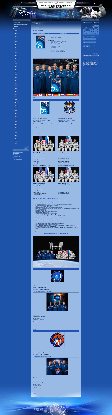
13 (89, 29)
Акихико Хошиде (54, 37)
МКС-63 (16, 127)
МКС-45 (16, 99)
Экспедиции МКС (16, 28)
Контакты (78, 2)
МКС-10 (16, 44)
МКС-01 (16, 30)
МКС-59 (16, 121)
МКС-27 (16, 71)
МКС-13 (16, 49)
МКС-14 (16, 50)
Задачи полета (39, 27)
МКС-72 (16, 141)
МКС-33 (16, 80)
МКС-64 (16, 129)
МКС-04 (16, 35)
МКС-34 (16, 82)
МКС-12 (16, 47)
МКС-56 (16, 116)
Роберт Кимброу (54, 44)
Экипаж (34, 27)
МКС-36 (16, 85)
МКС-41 (16, 93)
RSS (90, 19)
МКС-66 (16, 132)
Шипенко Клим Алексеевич (56, 50)
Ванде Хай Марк (54, 43)
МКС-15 (16, 52)
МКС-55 (16, 115)
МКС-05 (16, 36)
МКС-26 (16, 69)
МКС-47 (16, 102)
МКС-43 (16, 96)
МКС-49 (16, 105)
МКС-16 (16, 53)
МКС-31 (16, 77)
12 (86, 29)
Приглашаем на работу (17, 159)
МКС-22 (16, 63)
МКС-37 (16, 86)
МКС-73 (16, 143)
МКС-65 (16, 130)
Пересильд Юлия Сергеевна (56, 51)
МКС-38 (16, 88)
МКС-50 (16, 107)
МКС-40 (16, 91)
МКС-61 (16, 124)
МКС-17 (16, 55)
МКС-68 (16, 135)
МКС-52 (16, 110)
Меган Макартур (54, 46)
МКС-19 (16, 58)
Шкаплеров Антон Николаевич (57, 48)
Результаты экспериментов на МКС (20, 24)
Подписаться (95, 45)
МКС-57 (16, 118)
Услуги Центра (15, 154)
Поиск (82, 2)
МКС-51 (16, 108)
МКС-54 (16, 113)
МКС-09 (16, 42)
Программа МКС (16, 22)
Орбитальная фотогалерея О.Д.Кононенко (18, 153)
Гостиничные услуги (16, 156)
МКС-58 (16, 119)
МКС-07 (16, 39)
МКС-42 (16, 94)
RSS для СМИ (85, 46)
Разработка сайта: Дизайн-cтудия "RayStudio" (84, 413)
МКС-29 (16, 74)
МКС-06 (16, 38)
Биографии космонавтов (17, 157)
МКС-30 (16, 75)
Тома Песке (53, 47)
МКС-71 (16, 140)
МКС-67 (16, 133)
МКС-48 (16, 104)
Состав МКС (15, 26)
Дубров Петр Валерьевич (56, 42)
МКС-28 (16, 72)
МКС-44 (16, 97)
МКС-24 (16, 66)
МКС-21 (16, 61)
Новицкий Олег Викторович (56, 41)
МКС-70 (16, 138)
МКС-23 (16, 64)
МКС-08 (16, 41)
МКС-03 (16, 33)
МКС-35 (16, 83)
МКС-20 (16, 60)
